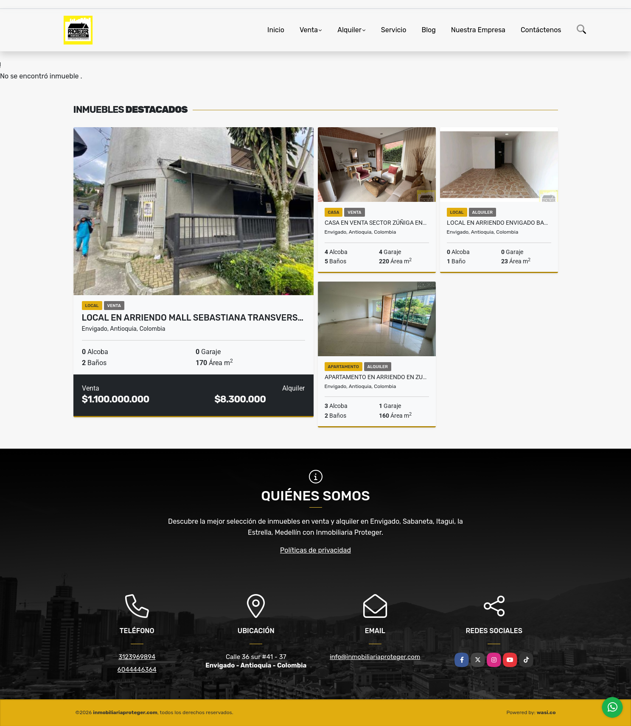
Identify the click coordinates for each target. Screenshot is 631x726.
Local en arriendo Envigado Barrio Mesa (499, 222)
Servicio (394, 30)
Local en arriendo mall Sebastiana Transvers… (193, 318)
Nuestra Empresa (478, 30)
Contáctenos (541, 30)
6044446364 (137, 669)
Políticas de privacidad (315, 550)
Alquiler (349, 30)
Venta (309, 30)
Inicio (275, 30)
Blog (428, 30)
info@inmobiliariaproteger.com (375, 657)
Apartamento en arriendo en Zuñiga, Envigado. (377, 377)
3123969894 (136, 657)
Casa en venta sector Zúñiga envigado (377, 222)
